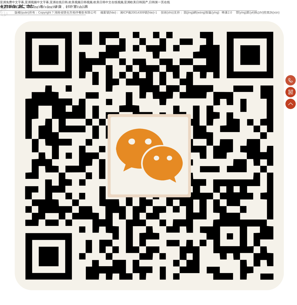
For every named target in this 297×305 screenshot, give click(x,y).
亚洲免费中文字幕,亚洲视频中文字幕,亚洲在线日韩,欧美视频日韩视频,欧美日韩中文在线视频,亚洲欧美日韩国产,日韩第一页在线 (85, 2)
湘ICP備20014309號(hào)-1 (138, 12)
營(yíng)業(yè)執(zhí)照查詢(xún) (258, 12)
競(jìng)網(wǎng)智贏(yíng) (201, 12)
